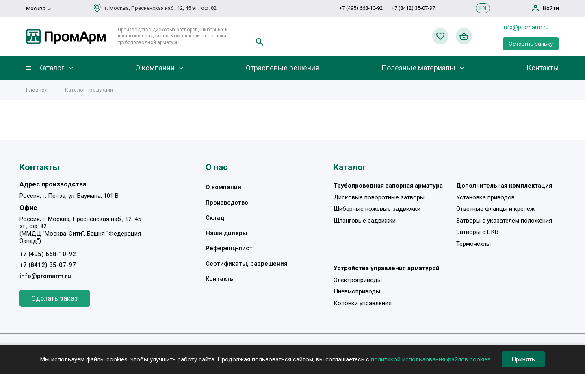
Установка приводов (485, 197)
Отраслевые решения (282, 68)
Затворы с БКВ (477, 232)
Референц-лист (229, 248)
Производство (227, 202)
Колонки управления (363, 303)
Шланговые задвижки (365, 220)
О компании (155, 68)
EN (482, 8)
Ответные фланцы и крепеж (495, 208)
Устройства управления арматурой (387, 268)
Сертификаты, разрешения (247, 263)
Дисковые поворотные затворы (379, 197)
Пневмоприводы (357, 291)
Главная (37, 89)
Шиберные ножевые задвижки (377, 208)
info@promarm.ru (526, 27)
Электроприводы (358, 280)
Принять (523, 359)
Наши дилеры (226, 233)
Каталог (51, 68)
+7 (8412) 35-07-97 (413, 8)
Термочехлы (473, 243)
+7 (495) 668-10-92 (361, 8)
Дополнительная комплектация (504, 185)
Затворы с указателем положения (504, 220)
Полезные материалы (418, 68)
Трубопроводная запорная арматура (388, 185)
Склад (215, 217)
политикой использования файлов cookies (431, 359)
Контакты (542, 68)
